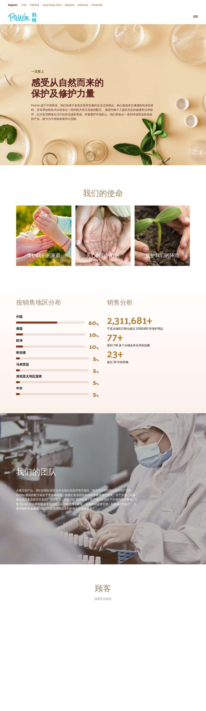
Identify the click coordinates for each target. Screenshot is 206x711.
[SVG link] (22, 17)
